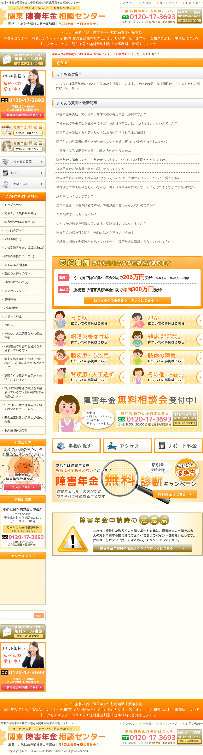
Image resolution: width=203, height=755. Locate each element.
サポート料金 (13, 316)
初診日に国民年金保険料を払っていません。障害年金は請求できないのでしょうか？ (115, 241)
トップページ (13, 204)
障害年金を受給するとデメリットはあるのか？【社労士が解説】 (101, 132)
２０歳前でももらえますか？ (76, 214)
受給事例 (135, 33)
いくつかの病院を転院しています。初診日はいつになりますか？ (101, 223)
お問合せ (10, 325)
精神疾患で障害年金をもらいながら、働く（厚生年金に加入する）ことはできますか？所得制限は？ (126, 187)
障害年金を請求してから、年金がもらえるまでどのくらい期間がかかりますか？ (112, 159)
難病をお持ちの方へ (17, 273)
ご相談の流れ (160, 38)
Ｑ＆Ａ (62, 63)
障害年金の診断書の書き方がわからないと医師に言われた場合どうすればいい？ (112, 141)
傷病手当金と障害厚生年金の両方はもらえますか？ (92, 169)
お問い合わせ (194, 3)
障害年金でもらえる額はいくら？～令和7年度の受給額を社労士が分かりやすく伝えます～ (75, 38)
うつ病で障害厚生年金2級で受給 (131, 277)
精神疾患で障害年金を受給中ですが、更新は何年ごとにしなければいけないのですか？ (117, 123)
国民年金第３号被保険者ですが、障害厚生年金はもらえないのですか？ (106, 205)
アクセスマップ (55, 44)
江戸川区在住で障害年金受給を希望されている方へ (23, 407)
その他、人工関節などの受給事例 (23, 335)
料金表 (147, 3)
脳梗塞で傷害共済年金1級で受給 (117, 289)
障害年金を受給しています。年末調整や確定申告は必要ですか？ (101, 114)
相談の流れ (11, 307)
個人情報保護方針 (16, 430)
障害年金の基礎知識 (108, 33)
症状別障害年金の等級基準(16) (24, 247)
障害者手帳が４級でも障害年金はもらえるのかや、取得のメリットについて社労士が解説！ (120, 178)
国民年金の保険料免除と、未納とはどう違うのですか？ (95, 232)
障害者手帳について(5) (19, 256)
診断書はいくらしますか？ (75, 196)
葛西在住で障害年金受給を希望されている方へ (23, 377)
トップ (66, 33)
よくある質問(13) (15, 264)
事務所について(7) (16, 282)
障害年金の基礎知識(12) (20, 221)
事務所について (187, 38)
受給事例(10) (12, 239)
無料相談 (82, 33)
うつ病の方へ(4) (14, 230)
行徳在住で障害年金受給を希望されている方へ (23, 348)
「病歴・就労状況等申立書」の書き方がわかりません (93, 150)
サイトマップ (168, 3)
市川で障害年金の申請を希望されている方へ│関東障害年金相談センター (24, 392)
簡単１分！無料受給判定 (91, 44)
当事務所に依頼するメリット (137, 44)
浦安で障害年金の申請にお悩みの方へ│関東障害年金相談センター (24, 363)
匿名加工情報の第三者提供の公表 (23, 419)
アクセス (128, 3)
